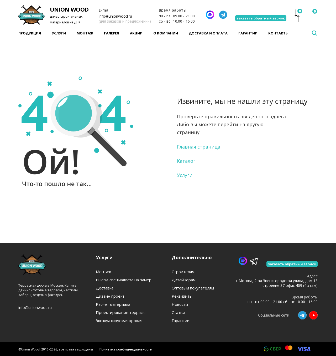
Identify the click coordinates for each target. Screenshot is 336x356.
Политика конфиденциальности (125, 349)
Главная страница (198, 147)
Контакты (278, 33)
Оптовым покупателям (193, 288)
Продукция (29, 33)
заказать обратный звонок (261, 18)
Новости (180, 304)
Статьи (178, 312)
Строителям (183, 271)
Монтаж (85, 33)
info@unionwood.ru (115, 16)
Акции (136, 33)
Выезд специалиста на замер (123, 279)
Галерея (111, 33)
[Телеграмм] (223, 15)
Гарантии (248, 33)
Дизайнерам (184, 279)
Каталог (186, 161)
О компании (165, 33)
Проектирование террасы (120, 312)
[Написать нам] (210, 15)
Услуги (59, 33)
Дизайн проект (110, 296)
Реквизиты (182, 296)
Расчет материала (113, 304)
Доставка (104, 288)
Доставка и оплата (208, 33)
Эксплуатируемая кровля (119, 320)
